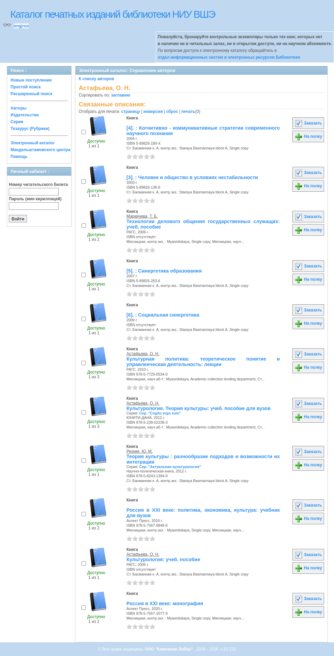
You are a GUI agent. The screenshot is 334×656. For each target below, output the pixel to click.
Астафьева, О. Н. (142, 353)
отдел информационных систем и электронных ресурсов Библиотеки (229, 57)
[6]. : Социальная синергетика (162, 315)
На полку (308, 136)
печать (188, 111)
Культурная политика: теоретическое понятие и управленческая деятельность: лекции (203, 361)
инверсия (153, 111)
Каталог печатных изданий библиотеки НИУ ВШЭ (112, 14)
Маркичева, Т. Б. (142, 216)
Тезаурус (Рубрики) (30, 128)
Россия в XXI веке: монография (164, 603)
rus (25, 26)
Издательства (25, 115)
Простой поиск (26, 87)
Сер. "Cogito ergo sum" (160, 413)
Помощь (19, 156)
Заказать (308, 123)
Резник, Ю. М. (139, 451)
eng (17, 26)
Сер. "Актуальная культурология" (170, 467)
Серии (17, 121)
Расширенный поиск (31, 93)
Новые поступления (31, 80)
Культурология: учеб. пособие (163, 559)
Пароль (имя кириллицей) (35, 198)
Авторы (19, 108)
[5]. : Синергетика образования (164, 271)
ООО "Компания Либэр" (169, 649)
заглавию (120, 95)
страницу (130, 111)
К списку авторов (96, 78)
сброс (172, 111)
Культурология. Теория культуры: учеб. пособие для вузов (198, 408)
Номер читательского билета (38, 184)
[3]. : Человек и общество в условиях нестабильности (192, 177)
